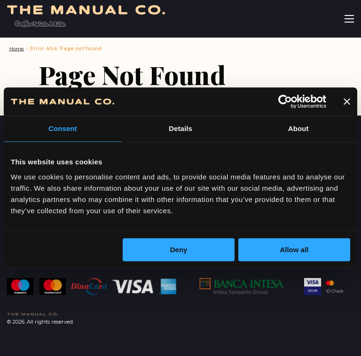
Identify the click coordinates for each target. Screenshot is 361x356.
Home (16, 49)
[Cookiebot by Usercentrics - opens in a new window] (285, 101)
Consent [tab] (62, 128)
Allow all (294, 250)
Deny (179, 250)
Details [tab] (180, 128)
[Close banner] (347, 101)
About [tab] (298, 128)
